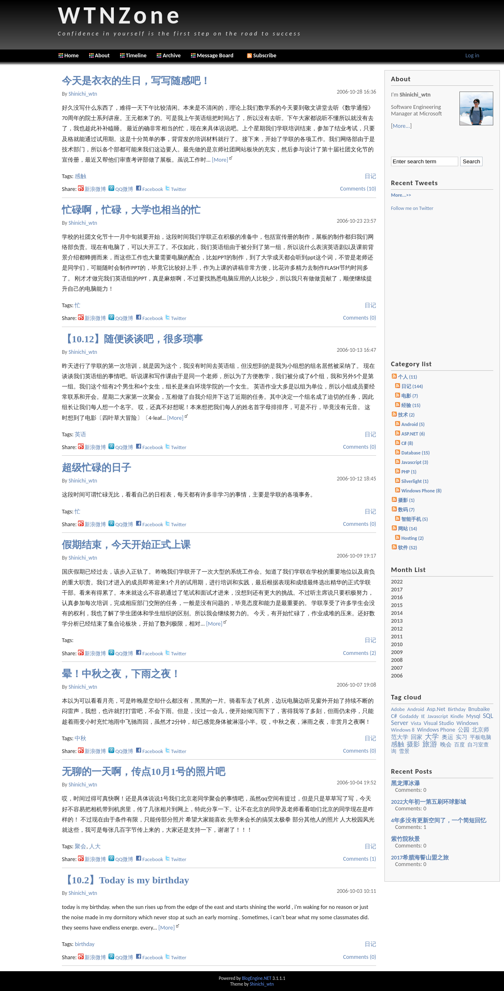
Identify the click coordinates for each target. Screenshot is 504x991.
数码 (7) (406, 510)
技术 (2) (406, 415)
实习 (461, 737)
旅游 (429, 744)
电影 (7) (409, 396)
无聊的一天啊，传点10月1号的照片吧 (143, 771)
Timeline (136, 55)
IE (423, 716)
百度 (459, 744)
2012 (397, 629)
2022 (397, 582)
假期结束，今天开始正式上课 (126, 544)
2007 (397, 668)
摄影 (413, 744)
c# (394, 716)
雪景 (404, 751)
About (102, 55)
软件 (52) (407, 548)
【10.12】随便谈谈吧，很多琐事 (132, 339)
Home (71, 55)
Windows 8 (403, 730)
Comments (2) (359, 653)
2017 (397, 589)
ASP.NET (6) (413, 434)
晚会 (446, 744)
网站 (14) (407, 529)
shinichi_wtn (82, 93)
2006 (397, 676)
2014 (397, 613)
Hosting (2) (412, 538)
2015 (397, 605)
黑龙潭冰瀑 (405, 783)
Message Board (215, 55)
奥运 (447, 737)
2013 (397, 621)
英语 (80, 434)
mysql (473, 716)
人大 (95, 846)
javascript (437, 716)
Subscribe (261, 55)
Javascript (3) (414, 462)
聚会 (80, 846)
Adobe (398, 709)
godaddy (409, 716)
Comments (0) (359, 317)
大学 (432, 736)
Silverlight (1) (415, 481)
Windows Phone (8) (421, 491)
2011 (397, 636)
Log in (472, 55)
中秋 (80, 738)
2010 (397, 644)
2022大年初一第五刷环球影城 (428, 801)
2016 (397, 597)
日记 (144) (412, 386)
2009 (397, 652)
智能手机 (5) (414, 519)
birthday (84, 944)
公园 (463, 729)
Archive (172, 55)
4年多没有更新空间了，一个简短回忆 (438, 820)
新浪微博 (92, 189)
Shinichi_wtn (261, 984)
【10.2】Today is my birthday (125, 880)
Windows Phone (436, 729)
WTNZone (120, 15)
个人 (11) (407, 377)
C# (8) (407, 443)
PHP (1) (409, 472)
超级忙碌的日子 (96, 467)
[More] (220, 159)
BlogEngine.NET (256, 978)
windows (467, 723)
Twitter (175, 189)
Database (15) (415, 453)
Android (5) (412, 424)
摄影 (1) (406, 500)
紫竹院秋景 (405, 839)
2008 (397, 660)
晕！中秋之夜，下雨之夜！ (121, 674)
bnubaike (479, 709)
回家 (416, 737)
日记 (370, 176)
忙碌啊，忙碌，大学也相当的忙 (131, 210)
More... (401, 125)
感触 (80, 176)
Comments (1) (359, 858)
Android (415, 709)
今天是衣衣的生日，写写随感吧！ (136, 80)
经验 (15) (410, 405)
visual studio (439, 723)
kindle (457, 716)
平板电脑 (480, 737)
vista (416, 723)
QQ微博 (120, 189)
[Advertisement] (29, 194)
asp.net (436, 709)
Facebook (149, 189)
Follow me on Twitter (412, 208)
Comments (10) (358, 188)
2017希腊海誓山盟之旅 (420, 857)
